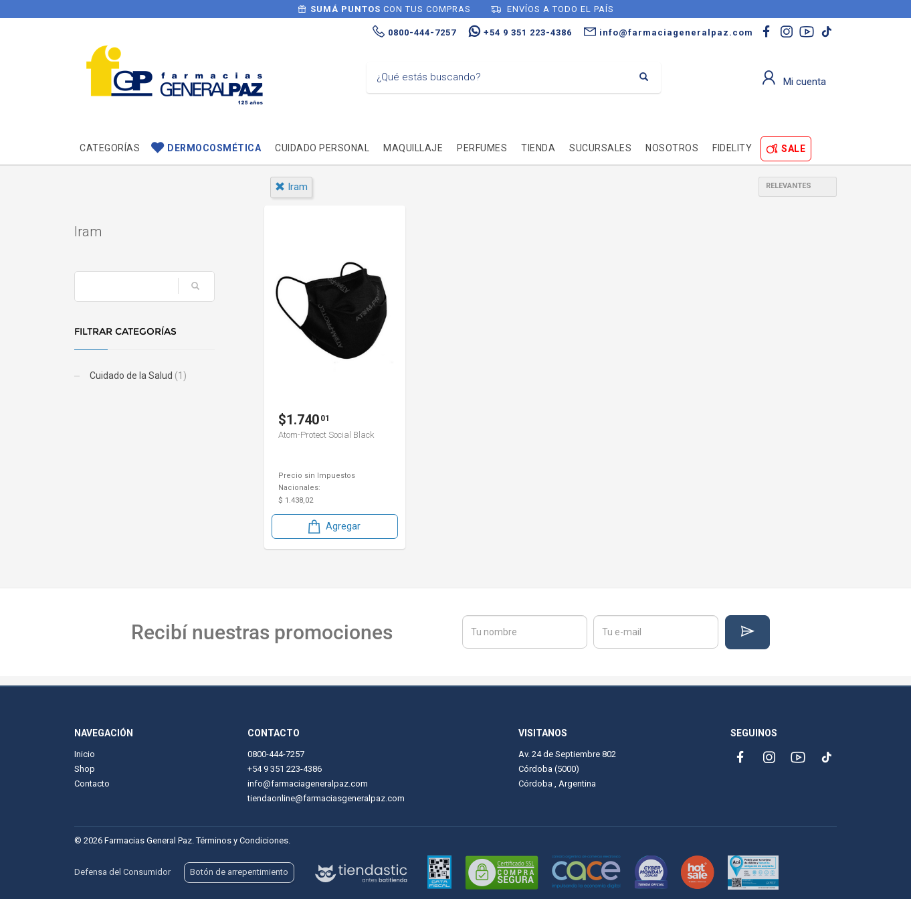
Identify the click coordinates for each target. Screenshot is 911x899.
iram (291, 187)
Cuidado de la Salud (137, 375)
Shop (84, 769)
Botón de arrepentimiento (239, 872)
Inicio (84, 754)
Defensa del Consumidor (122, 872)
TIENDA (538, 148)
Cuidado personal (322, 148)
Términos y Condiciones (242, 840)
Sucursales (600, 148)
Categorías (110, 148)
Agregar (333, 526)
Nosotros (671, 148)
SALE (793, 148)
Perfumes (482, 148)
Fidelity (732, 148)
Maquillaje (413, 148)
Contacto (92, 784)
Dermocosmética (214, 148)
